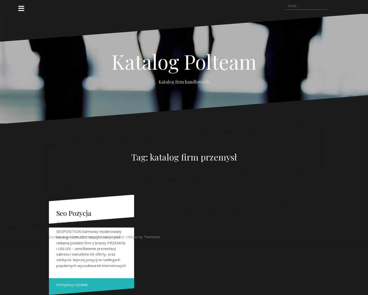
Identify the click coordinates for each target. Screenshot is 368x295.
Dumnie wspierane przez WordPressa (78, 237)
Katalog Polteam (184, 61)
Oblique (132, 237)
